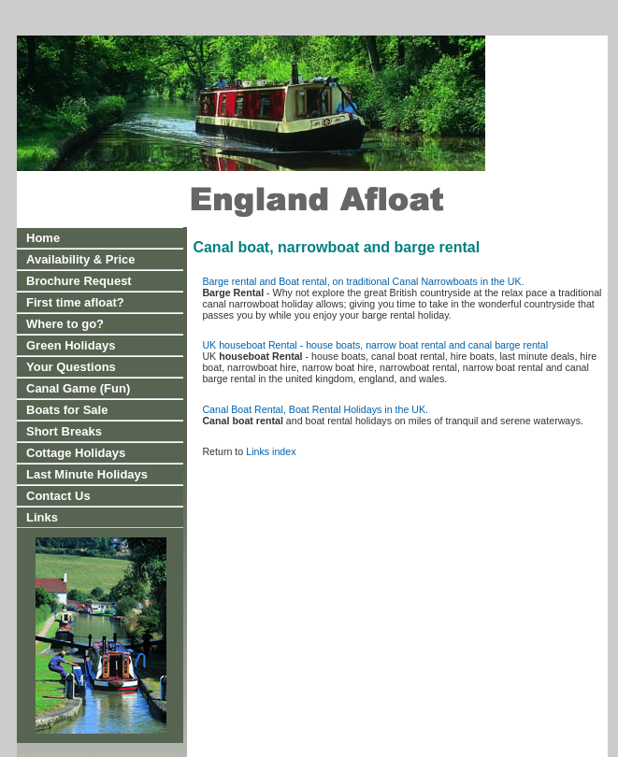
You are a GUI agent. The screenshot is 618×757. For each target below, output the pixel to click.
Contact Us (58, 496)
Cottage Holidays (75, 453)
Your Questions (71, 367)
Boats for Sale (67, 410)
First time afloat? (75, 302)
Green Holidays (70, 345)
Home (43, 238)
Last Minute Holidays (87, 474)
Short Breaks (64, 431)
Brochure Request (79, 281)
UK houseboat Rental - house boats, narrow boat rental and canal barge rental (375, 344)
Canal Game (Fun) (78, 388)
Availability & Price (81, 259)
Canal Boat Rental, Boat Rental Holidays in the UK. (315, 409)
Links (42, 517)
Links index (270, 451)
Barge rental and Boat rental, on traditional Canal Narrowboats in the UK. (363, 281)
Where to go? (65, 324)
